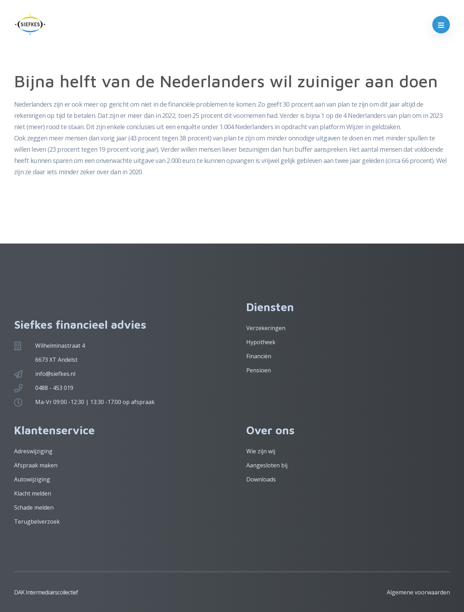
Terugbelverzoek (37, 521)
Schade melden (34, 507)
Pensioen (258, 370)
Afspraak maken (35, 465)
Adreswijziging (33, 451)
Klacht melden (32, 493)
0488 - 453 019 (54, 388)
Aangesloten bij (266, 465)
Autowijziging (32, 479)
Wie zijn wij (260, 451)
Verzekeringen (265, 328)
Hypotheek (261, 342)
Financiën (258, 356)
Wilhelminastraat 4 (60, 345)
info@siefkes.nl (55, 374)
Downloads (261, 479)
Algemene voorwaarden (418, 592)
